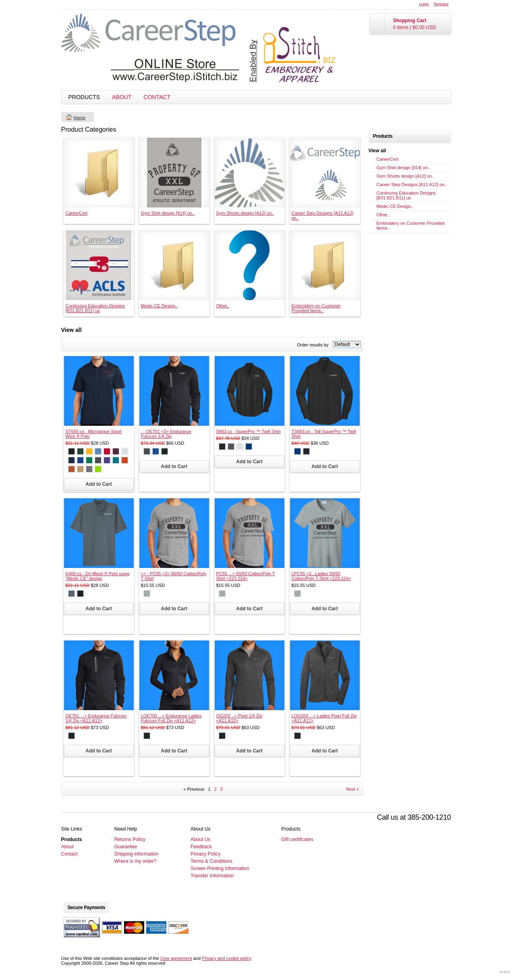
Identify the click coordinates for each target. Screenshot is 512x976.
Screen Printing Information (220, 868)
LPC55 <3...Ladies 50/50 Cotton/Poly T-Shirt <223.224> (321, 576)
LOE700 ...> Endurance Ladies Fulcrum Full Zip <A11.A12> (171, 718)
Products (84, 97)
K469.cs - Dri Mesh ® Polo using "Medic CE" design (98, 576)
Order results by (312, 344)
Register (441, 4)
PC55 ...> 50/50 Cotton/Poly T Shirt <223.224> (245, 576)
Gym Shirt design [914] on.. (168, 213)
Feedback (201, 847)
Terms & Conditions (211, 861)
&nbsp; (99, 172)
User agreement (176, 958)
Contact (156, 97)
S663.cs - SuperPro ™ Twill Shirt (248, 431)
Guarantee (125, 847)
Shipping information (136, 854)
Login (424, 4)
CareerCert (76, 213)
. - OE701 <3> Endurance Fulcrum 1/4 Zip (166, 434)
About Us (200, 839)
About (121, 97)
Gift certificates (297, 839)
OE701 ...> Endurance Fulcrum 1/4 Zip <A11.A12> (96, 718)
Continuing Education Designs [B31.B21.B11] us (95, 308)
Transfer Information (212, 876)
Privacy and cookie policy (227, 958)
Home (79, 117)
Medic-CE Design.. (159, 305)
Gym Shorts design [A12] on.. (245, 213)
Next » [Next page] (352, 789)
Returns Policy (129, 839)
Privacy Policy (206, 854)
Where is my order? (135, 861)
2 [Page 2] (215, 789)
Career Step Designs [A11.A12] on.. (412, 184)
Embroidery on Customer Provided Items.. (316, 308)
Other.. (223, 305)
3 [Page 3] (221, 789)
